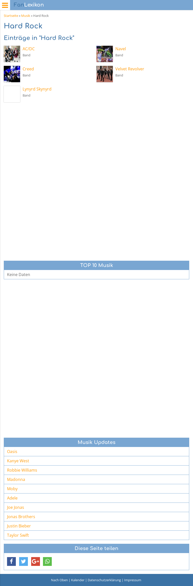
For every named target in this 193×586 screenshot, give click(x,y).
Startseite (11, 15)
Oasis (12, 451)
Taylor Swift (18, 535)
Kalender (77, 580)
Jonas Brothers (21, 516)
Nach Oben (59, 580)
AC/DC (29, 49)
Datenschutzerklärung (104, 580)
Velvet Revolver (129, 69)
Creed (28, 69)
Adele (12, 498)
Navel (120, 49)
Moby (12, 488)
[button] (11, 561)
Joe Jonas (15, 507)
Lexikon (29, 5)
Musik (25, 15)
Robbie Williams (22, 470)
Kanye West (18, 461)
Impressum (132, 580)
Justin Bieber (19, 526)
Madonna (16, 479)
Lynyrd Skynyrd (37, 89)
